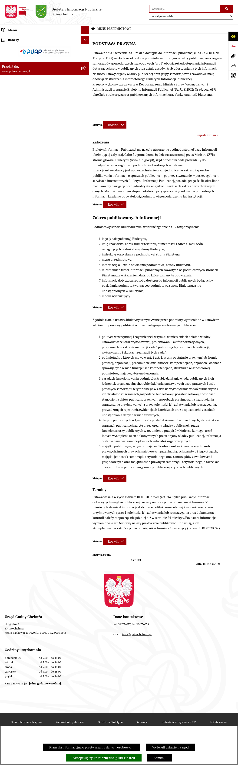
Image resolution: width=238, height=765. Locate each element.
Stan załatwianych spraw (26, 722)
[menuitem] (44, 49)
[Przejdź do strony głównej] (54, 12)
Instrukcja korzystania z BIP (179, 722)
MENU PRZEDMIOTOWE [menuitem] (19, 38)
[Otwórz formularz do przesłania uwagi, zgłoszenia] (233, 66)
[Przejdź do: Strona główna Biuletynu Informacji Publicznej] (93, 29)
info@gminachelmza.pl (137, 634)
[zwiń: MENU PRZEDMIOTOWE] (86, 38)
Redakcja (142, 722)
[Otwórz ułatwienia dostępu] (233, 36)
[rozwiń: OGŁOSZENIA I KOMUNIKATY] (86, 49)
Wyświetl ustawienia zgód (170, 747)
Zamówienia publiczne (70, 722)
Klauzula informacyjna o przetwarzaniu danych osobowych (91, 747)
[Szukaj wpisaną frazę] (227, 9)
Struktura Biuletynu (110, 722)
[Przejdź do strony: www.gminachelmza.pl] (233, 56)
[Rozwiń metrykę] (114, 125)
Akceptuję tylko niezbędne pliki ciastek (104, 758)
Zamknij (159, 758)
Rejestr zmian (218, 722)
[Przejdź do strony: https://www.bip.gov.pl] (233, 46)
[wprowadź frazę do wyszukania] (185, 9)
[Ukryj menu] (85, 30)
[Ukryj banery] (85, 373)
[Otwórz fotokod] (233, 75)
